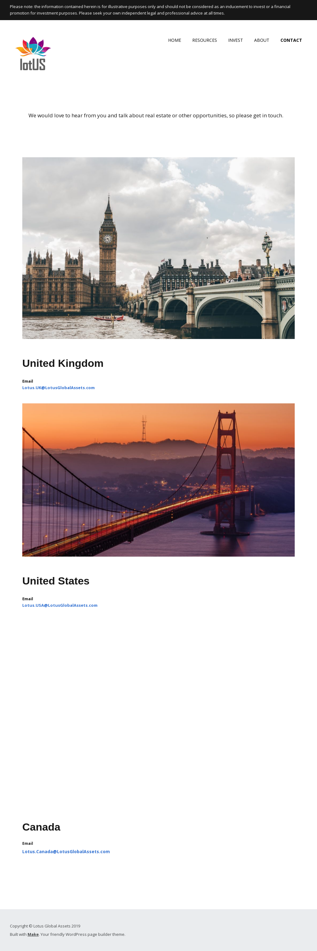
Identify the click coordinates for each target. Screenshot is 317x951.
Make (33, 934)
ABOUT (261, 40)
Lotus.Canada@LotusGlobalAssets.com (66, 851)
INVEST (235, 40)
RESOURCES (204, 40)
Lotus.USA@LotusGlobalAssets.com (60, 605)
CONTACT (291, 40)
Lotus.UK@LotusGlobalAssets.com (58, 387)
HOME (174, 40)
